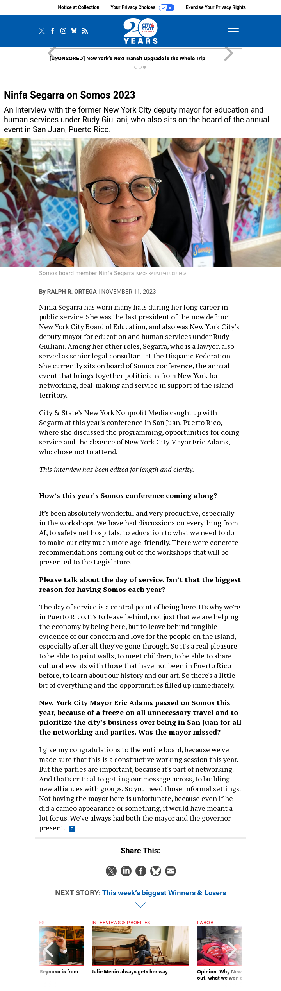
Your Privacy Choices (142, 7)
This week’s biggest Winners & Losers (164, 892)
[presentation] (49, 953)
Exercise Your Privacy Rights (216, 7)
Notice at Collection (78, 7)
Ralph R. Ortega (72, 291)
